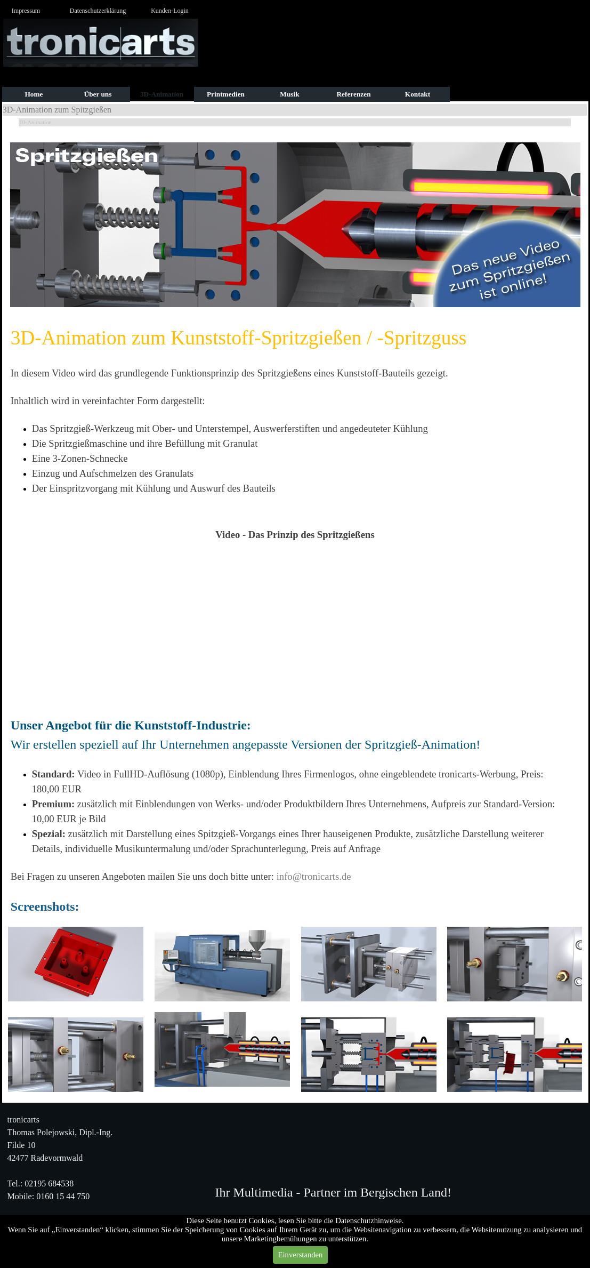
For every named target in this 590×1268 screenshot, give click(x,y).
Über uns (98, 94)
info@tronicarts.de (314, 876)
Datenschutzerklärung (98, 10)
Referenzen (353, 94)
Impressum (26, 10)
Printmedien (226, 94)
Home (34, 94)
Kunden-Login (170, 10)
